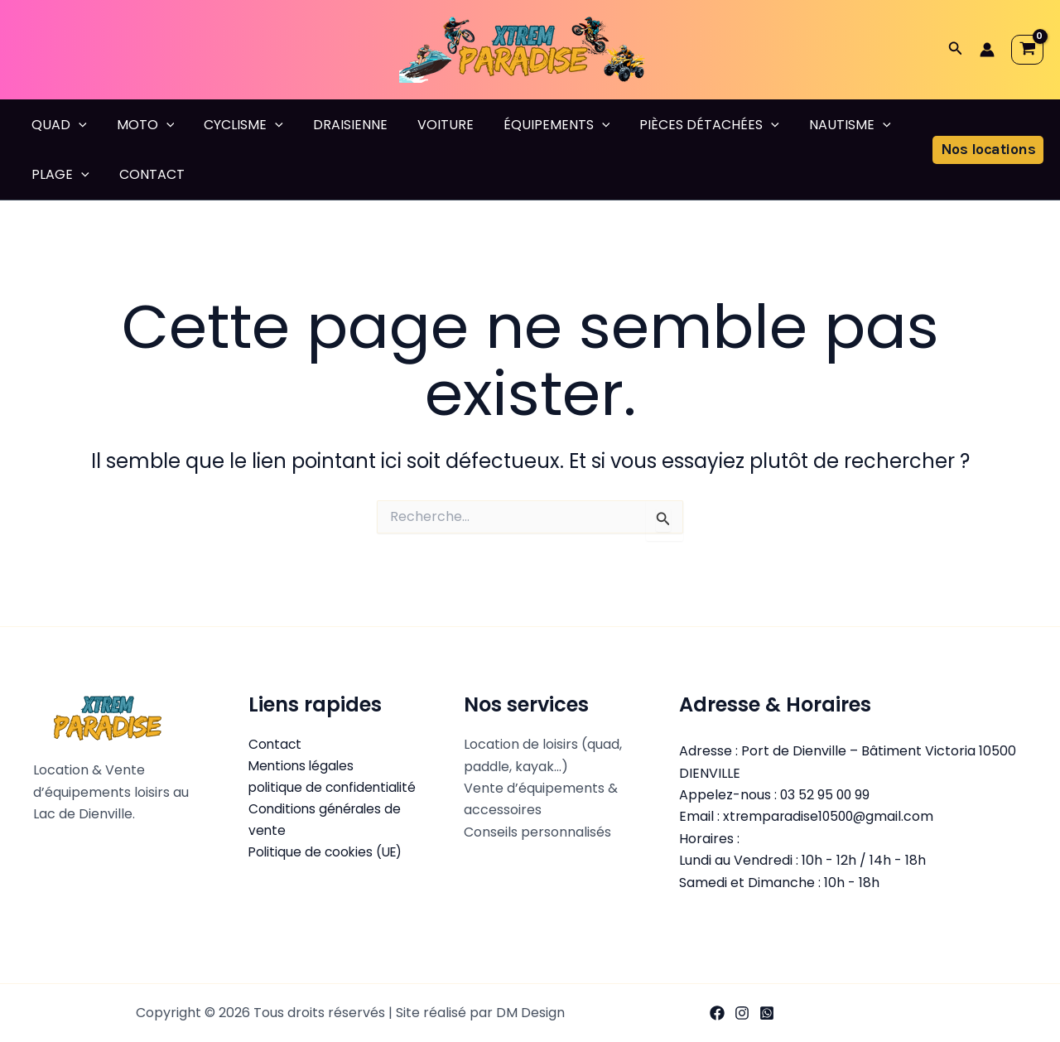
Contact (275, 744)
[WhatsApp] (766, 1013)
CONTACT (147, 174)
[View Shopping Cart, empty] (1027, 50)
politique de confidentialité (334, 788)
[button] (955, 49)
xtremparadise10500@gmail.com (830, 816)
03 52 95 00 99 (826, 794)
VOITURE (430, 124)
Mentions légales (303, 766)
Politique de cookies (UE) (328, 853)
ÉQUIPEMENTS (538, 125)
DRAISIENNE (338, 124)
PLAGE (59, 175)
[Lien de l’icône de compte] (987, 49)
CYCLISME (235, 125)
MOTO (141, 125)
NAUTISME (825, 125)
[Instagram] (742, 1013)
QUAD (57, 125)
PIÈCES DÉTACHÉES (688, 125)
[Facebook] (717, 1013)
